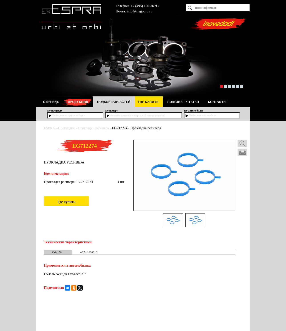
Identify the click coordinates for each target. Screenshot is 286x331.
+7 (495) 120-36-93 (144, 6)
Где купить (66, 202)
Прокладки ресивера (93, 128)
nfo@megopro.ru (140, 11)
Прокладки (66, 128)
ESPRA (49, 128)
